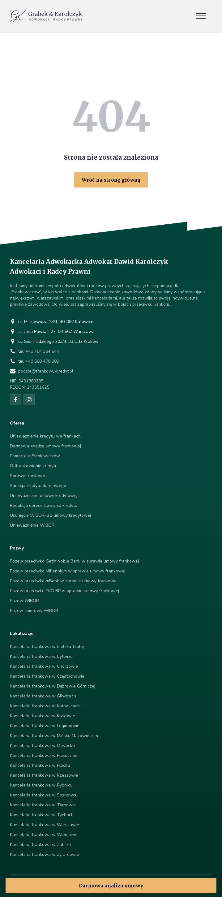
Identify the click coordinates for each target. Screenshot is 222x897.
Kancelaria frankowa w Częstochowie (47, 676)
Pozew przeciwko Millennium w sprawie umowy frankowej (67, 571)
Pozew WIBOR (24, 601)
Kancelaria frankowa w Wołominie (44, 835)
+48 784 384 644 (42, 351)
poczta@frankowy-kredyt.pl (45, 371)
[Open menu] (201, 16)
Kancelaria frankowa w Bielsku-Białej (47, 646)
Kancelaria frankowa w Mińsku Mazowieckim (54, 736)
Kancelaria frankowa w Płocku (40, 765)
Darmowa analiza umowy (111, 886)
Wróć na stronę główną (111, 180)
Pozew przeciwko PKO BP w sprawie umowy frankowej (64, 591)
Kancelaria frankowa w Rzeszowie (44, 775)
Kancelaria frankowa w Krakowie (42, 716)
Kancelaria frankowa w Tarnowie (43, 805)
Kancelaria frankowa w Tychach (42, 815)
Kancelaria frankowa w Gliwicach (43, 696)
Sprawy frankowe (27, 476)
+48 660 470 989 (42, 361)
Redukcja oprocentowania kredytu (43, 505)
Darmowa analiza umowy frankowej (45, 446)
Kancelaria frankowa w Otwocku (42, 745)
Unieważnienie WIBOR (32, 525)
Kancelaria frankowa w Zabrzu (40, 844)
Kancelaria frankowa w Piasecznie (44, 755)
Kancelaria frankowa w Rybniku (41, 785)
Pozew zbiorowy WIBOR (34, 611)
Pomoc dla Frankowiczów (35, 456)
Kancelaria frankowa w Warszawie (44, 825)
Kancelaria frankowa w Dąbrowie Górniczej (52, 686)
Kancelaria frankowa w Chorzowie (44, 666)
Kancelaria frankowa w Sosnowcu (44, 795)
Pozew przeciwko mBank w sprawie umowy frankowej (63, 581)
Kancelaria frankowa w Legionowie (44, 726)
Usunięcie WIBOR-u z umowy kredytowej (50, 515)
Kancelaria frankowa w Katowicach (45, 706)
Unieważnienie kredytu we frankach (45, 436)
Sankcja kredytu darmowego (38, 486)
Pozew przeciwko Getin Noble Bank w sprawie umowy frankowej (74, 561)
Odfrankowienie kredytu (34, 466)
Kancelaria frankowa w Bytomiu (41, 656)
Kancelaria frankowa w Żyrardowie (44, 854)
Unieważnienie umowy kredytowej (43, 495)
